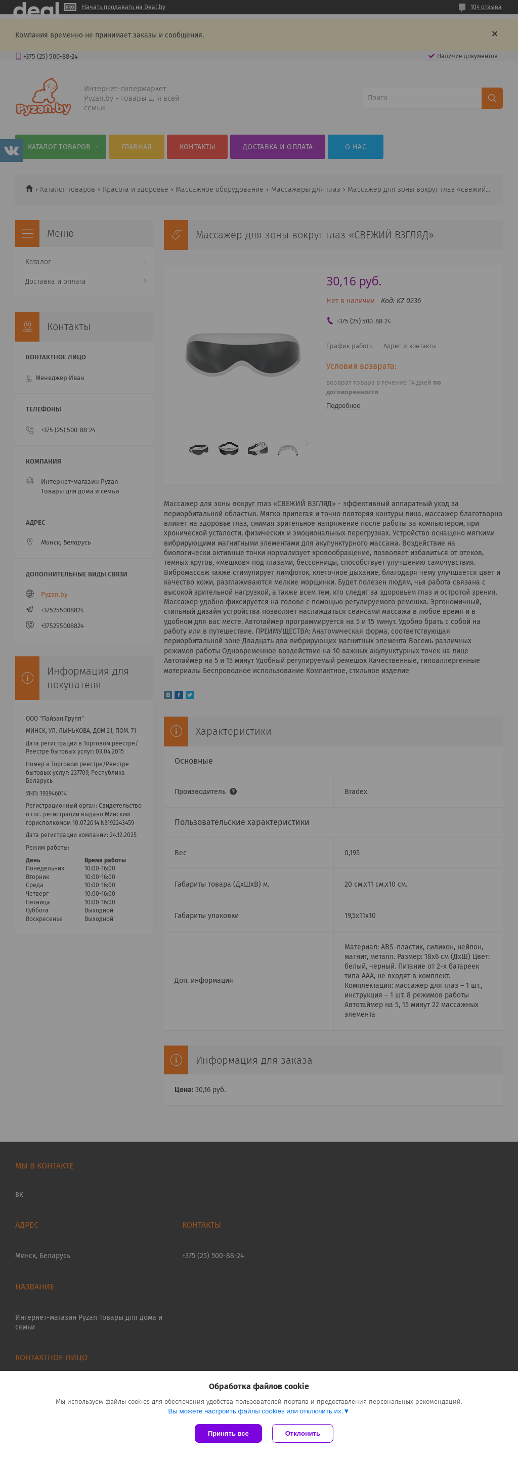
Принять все (228, 1433)
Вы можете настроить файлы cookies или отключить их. (255, 1411)
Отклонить (302, 1433)
